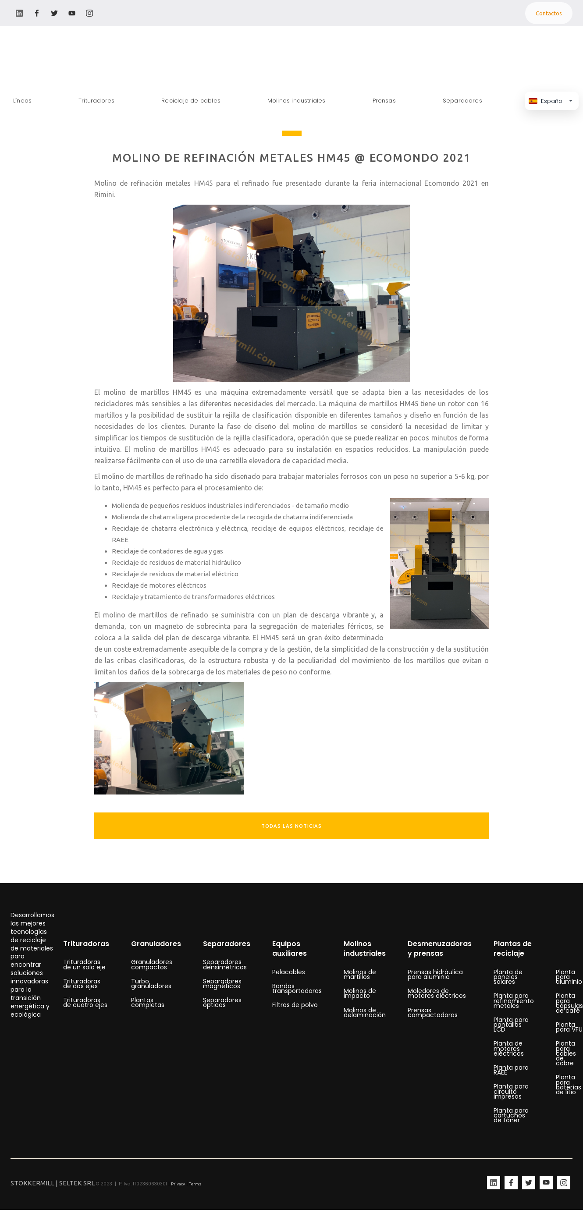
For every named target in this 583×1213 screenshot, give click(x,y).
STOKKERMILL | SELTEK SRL (53, 1183)
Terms (195, 1183)
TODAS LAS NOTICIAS (291, 826)
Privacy (178, 1183)
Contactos (549, 13)
